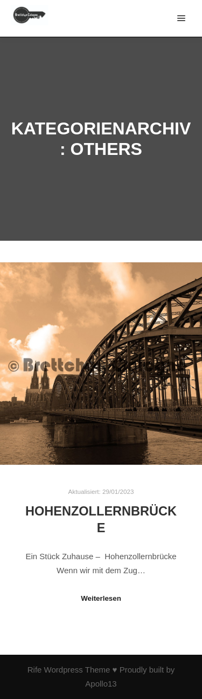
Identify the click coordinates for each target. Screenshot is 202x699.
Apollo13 (100, 683)
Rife (34, 669)
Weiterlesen (101, 598)
